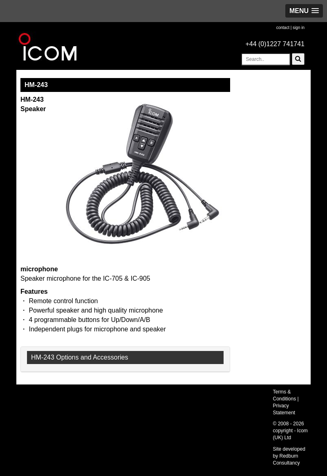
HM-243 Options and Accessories (79, 357)
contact (282, 27)
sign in (299, 27)
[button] (304, 11)
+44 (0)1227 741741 (275, 43)
